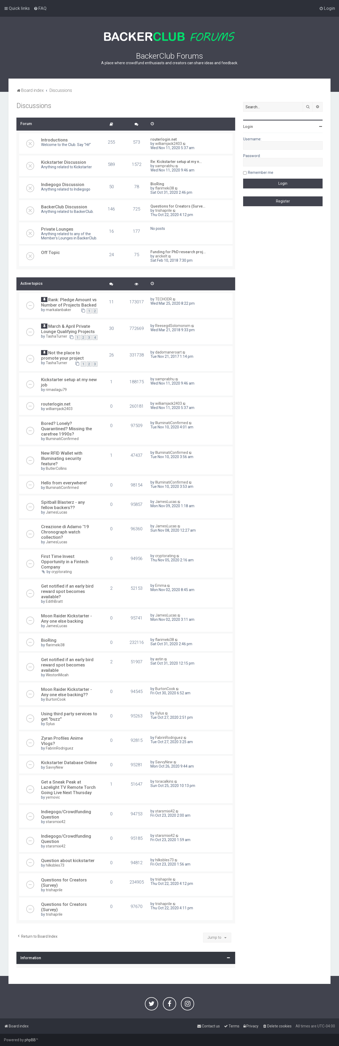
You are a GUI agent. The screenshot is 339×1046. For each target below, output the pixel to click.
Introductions (54, 140)
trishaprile (163, 210)
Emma (160, 585)
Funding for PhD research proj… (178, 252)
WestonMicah (57, 675)
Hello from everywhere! (64, 482)
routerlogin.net (163, 139)
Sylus (50, 724)
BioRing (157, 184)
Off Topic (50, 252)
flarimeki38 (164, 188)
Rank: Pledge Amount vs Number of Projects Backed (69, 302)
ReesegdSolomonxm (172, 326)
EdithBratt (54, 601)
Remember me (260, 172)
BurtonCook (56, 699)
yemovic (53, 797)
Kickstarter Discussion (63, 162)
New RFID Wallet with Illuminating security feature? (61, 458)
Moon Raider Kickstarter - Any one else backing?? (66, 692)
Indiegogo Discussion (62, 184)
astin (159, 659)
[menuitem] (40, 8)
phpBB (30, 1040)
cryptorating (61, 572)
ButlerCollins (56, 468)
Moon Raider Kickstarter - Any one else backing (66, 618)
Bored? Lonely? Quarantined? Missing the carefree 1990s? (66, 429)
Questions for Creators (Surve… (177, 206)
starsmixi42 (55, 822)
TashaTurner (56, 336)
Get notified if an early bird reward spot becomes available (67, 665)
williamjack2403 (168, 143)
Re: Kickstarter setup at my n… (176, 162)
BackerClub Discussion (64, 206)
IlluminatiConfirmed (62, 439)
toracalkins (164, 781)
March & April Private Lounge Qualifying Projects (68, 329)
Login (248, 126)
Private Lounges (57, 229)
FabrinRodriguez (59, 748)
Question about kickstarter (68, 860)
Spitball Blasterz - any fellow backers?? (63, 505)
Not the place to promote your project (62, 355)
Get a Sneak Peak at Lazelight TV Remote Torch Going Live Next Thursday (68, 787)
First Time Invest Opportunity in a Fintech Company (64, 562)
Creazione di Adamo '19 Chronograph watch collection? (65, 532)
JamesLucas (56, 512)
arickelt (161, 256)
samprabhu (165, 166)
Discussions (33, 106)
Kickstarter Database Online (69, 762)
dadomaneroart (168, 352)
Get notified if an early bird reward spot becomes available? (67, 591)
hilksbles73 (55, 865)
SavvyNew (54, 767)
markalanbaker (58, 310)
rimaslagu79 (56, 390)
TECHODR (163, 299)
